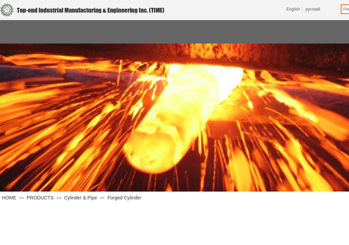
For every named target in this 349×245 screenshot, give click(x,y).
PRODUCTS (40, 197)
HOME (9, 197)
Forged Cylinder (124, 197)
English (293, 9)
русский (312, 9)
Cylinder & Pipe (80, 197)
